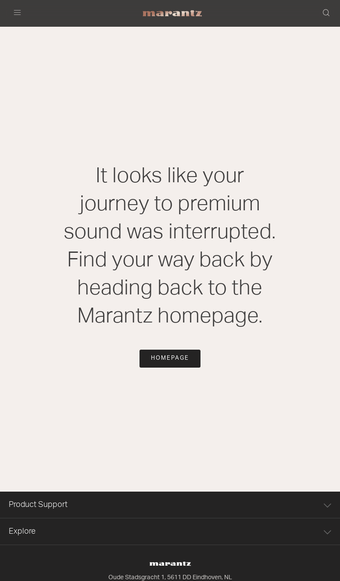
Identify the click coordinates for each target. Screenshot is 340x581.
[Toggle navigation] (19, 13)
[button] (327, 13)
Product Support (170, 504)
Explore (170, 531)
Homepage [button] (170, 358)
